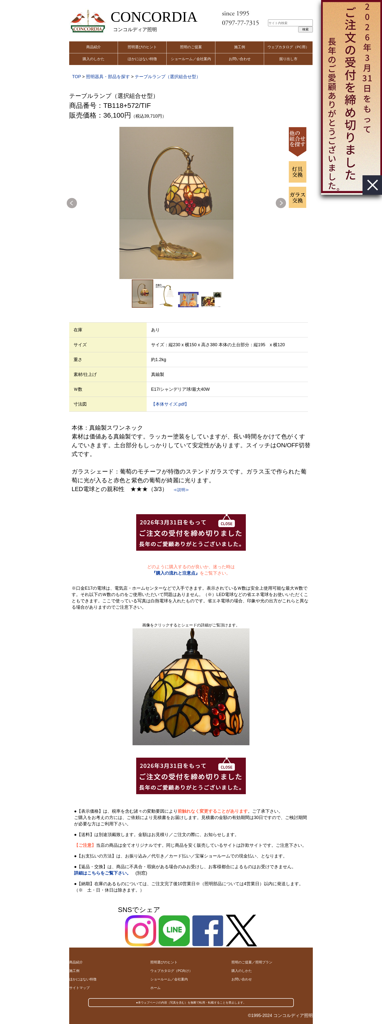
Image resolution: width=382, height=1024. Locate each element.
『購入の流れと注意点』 (176, 573)
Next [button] (281, 203)
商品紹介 (93, 47)
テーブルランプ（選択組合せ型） (168, 76)
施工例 (239, 47)
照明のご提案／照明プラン (251, 962)
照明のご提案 (191, 47)
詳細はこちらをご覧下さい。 (102, 873)
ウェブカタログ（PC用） (288, 47)
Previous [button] (72, 203)
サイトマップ (79, 988)
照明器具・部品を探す (108, 76)
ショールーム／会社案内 (191, 59)
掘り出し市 (288, 59)
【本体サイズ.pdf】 (170, 404)
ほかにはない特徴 (142, 59)
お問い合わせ (240, 59)
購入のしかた (94, 59)
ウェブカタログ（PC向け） (171, 971)
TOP (76, 76)
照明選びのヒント (142, 47)
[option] (176, 203)
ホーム (155, 988)
